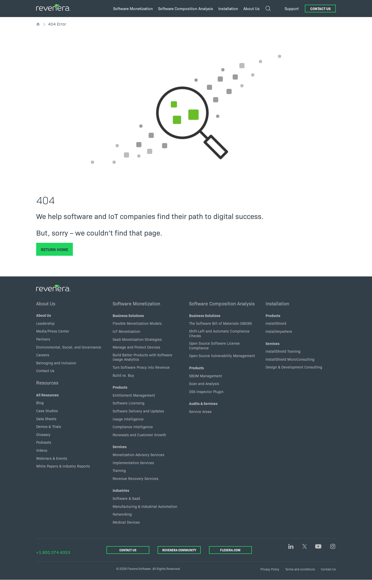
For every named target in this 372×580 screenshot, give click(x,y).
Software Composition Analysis (222, 303)
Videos (41, 450)
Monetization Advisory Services (138, 454)
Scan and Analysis (204, 383)
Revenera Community (179, 550)
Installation (277, 303)
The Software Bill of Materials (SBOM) (220, 323)
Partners (43, 339)
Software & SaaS (126, 498)
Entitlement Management (134, 395)
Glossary (43, 434)
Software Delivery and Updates (138, 410)
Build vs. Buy (123, 375)
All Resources (47, 394)
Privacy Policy (269, 569)
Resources (47, 382)
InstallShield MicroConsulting (290, 359)
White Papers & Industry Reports (63, 466)
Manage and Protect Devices (136, 347)
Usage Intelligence (128, 418)
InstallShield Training (283, 351)
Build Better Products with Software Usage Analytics (142, 357)
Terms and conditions (300, 569)
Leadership (45, 323)
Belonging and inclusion (56, 362)
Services (120, 446)
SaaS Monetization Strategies (137, 339)
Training (119, 470)
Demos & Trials (48, 426)
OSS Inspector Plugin (206, 391)
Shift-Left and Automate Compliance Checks (219, 333)
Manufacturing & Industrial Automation (145, 506)
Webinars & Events (51, 458)
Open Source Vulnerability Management (222, 355)
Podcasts (43, 442)
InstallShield (276, 323)
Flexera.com (230, 550)
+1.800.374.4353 (53, 552)
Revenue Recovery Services (135, 478)
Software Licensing (128, 403)
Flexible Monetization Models (137, 323)
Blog (40, 402)
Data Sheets (46, 418)
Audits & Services (203, 403)
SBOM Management (205, 375)
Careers (42, 354)
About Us (46, 303)
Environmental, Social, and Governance (68, 347)
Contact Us (320, 8)
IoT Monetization (126, 331)
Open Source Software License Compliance (214, 345)
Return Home (54, 249)
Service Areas (200, 411)
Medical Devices (126, 522)
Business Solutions (128, 315)
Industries (121, 490)
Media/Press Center (52, 331)
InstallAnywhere (279, 331)
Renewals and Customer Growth (139, 434)
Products (120, 387)
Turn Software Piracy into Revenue (141, 367)
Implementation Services (133, 462)
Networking (122, 514)
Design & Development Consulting (294, 367)
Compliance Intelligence (133, 426)
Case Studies (47, 410)
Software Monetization (136, 303)
